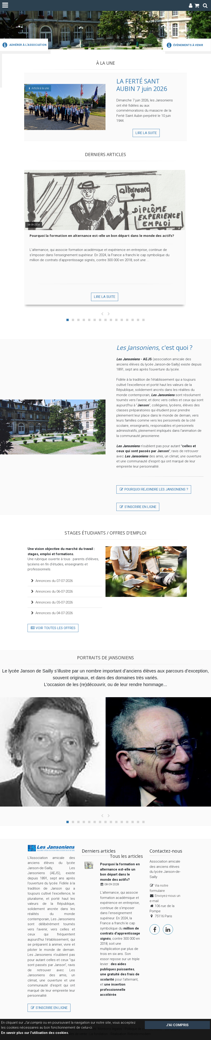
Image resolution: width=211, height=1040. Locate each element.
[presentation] (102, 314)
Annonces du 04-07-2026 (51, 613)
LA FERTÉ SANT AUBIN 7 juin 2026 (141, 85)
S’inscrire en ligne (137, 507)
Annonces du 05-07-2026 (51, 602)
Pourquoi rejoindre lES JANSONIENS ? (153, 489)
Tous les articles (126, 856)
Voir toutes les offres (52, 628)
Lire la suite (146, 133)
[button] (67, 320)
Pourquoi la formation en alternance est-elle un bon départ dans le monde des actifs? (102, 235)
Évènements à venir (184, 45)
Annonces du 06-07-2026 (51, 591)
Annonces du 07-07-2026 (51, 581)
